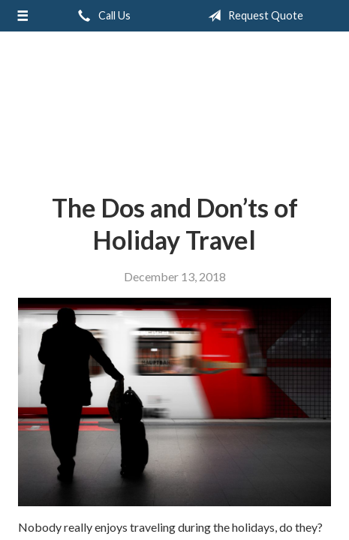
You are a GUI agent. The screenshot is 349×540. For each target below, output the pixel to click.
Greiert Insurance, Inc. (175, 106)
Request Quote (252, 16)
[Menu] (23, 16)
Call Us (101, 16)
